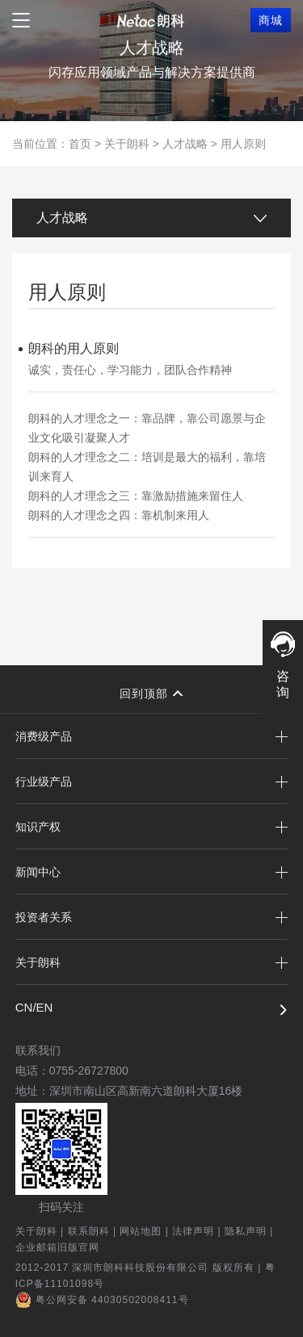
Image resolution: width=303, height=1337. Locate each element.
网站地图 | (146, 1231)
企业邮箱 (36, 1247)
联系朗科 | (94, 1231)
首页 (80, 143)
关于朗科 (126, 143)
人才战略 (185, 143)
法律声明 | (198, 1231)
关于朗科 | (41, 1231)
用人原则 (243, 143)
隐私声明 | (251, 1231)
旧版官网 (78, 1247)
